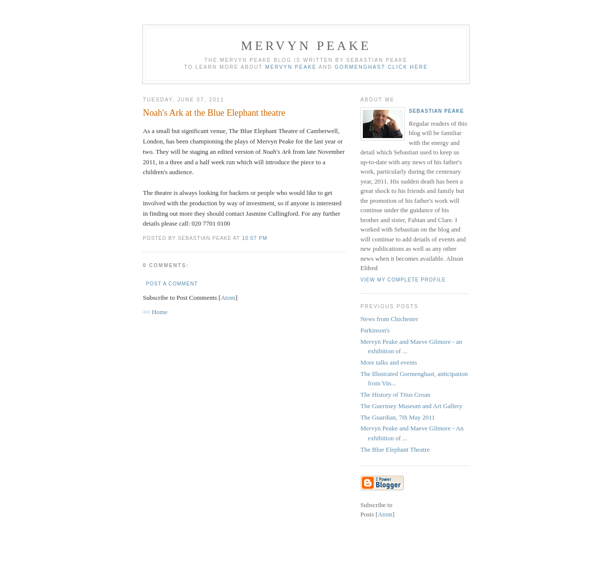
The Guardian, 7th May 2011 (397, 417)
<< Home (155, 312)
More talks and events (388, 362)
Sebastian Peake (436, 111)
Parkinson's (375, 330)
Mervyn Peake (306, 46)
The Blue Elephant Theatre (395, 449)
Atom (227, 297)
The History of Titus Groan (395, 394)
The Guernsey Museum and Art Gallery (411, 406)
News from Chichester (389, 319)
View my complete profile (403, 279)
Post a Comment (172, 283)
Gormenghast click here (381, 67)
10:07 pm (254, 238)
